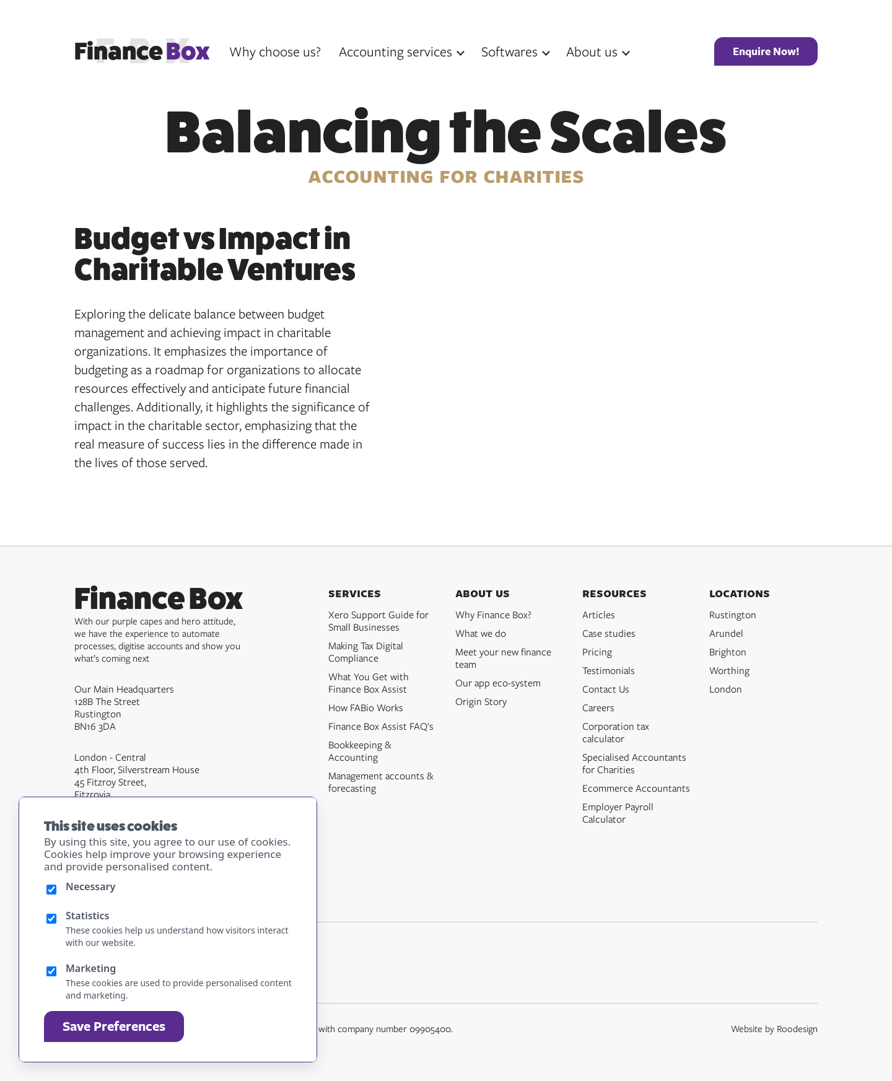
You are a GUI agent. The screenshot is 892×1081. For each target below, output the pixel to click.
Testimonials (608, 670)
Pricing (597, 652)
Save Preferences (114, 1026)
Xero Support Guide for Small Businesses (378, 621)
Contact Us (605, 689)
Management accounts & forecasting (381, 782)
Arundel (726, 633)
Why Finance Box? (493, 614)
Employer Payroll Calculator (618, 813)
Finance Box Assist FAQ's (381, 726)
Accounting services (395, 51)
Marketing (91, 968)
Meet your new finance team (503, 658)
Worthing (729, 670)
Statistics (88, 915)
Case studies (609, 633)
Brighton (727, 652)
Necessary (90, 886)
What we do (480, 633)
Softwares (509, 51)
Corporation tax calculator (615, 732)
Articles (598, 614)
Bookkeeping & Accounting (359, 751)
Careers (598, 707)
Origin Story (481, 701)
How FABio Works (365, 707)
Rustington (732, 614)
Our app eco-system (498, 682)
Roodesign (797, 1028)
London (725, 689)
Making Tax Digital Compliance (365, 652)
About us (592, 51)
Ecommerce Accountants (636, 788)
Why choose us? (275, 51)
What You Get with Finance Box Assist (368, 683)
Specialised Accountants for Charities (634, 763)
